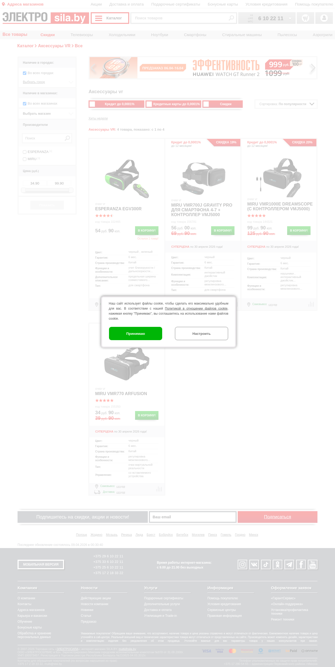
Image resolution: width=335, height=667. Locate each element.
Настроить (201, 334)
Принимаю (135, 334)
